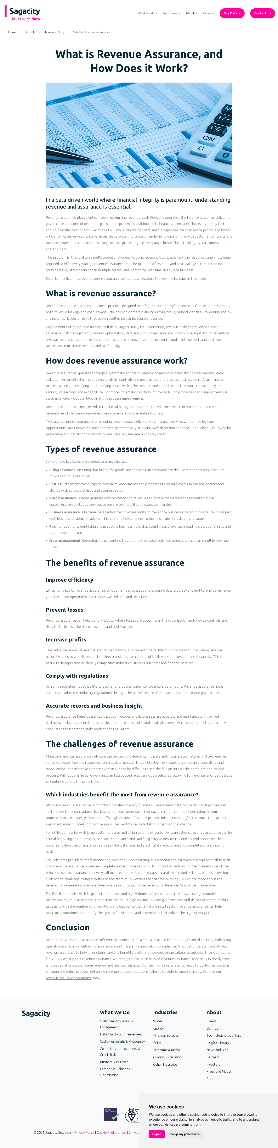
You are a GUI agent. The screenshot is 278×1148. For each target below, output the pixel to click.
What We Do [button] (115, 1012)
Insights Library (217, 1043)
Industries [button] (165, 1012)
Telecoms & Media (166, 1050)
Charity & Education (167, 1057)
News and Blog (54, 32)
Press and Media (218, 1071)
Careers (212, 1079)
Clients (211, 1021)
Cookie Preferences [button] (111, 1132)
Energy (158, 1028)
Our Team (213, 1028)
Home (12, 32)
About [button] (214, 1012)
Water (158, 1021)
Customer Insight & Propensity (122, 1041)
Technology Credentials (223, 1035)
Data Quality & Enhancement (121, 1034)
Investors (213, 1064)
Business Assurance (114, 1062)
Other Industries (165, 1064)
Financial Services (166, 1035)
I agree (156, 1134)
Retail (157, 1043)
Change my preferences (184, 1134)
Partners (213, 1057)
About (30, 32)
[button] (146, 13)
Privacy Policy (84, 1132)
